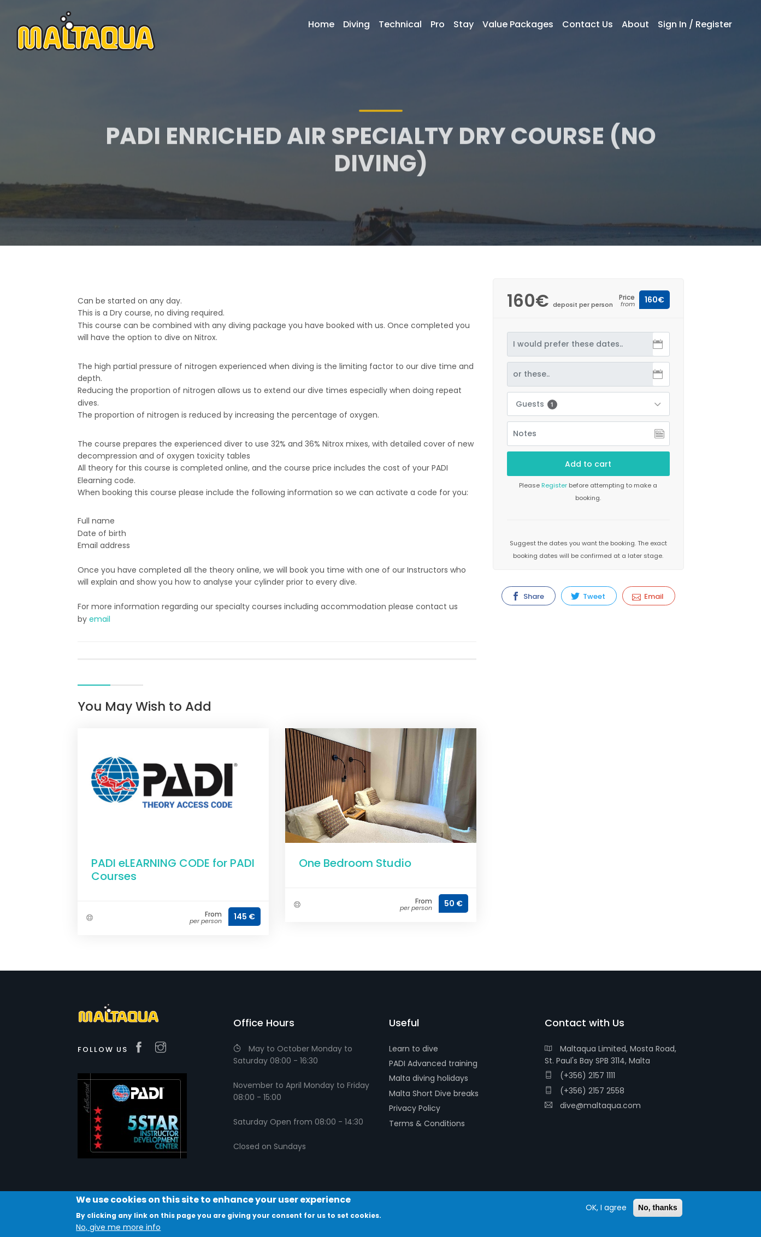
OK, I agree (606, 1208)
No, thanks (657, 1208)
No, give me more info (118, 1228)
